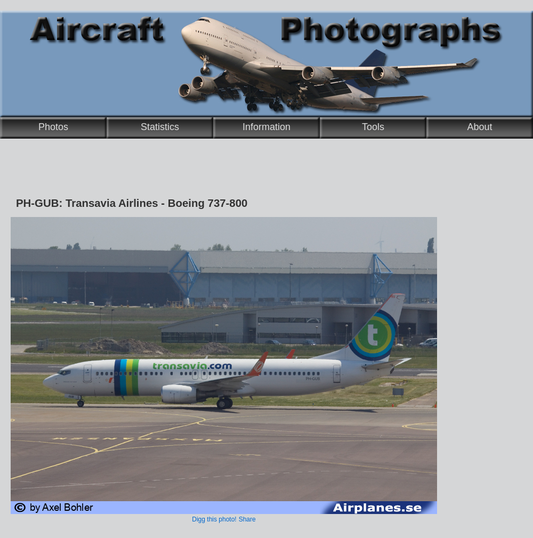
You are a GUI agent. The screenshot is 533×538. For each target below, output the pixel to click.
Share (247, 519)
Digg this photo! (214, 519)
